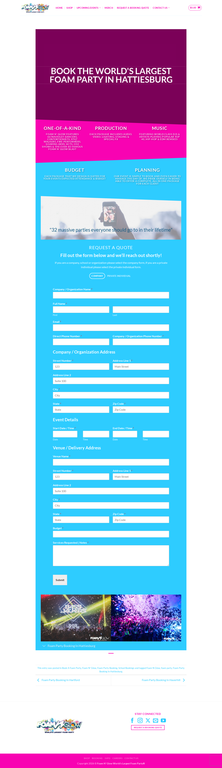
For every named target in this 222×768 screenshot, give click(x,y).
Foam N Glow (153, 668)
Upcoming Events (89, 7)
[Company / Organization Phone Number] (141, 342)
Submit (60, 580)
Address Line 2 (62, 375)
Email (57, 321)
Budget (58, 528)
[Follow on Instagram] (140, 721)
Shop (69, 7)
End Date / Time (123, 428)
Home (59, 7)
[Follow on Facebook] (132, 721)
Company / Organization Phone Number (138, 336)
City (56, 389)
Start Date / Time (64, 428)
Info (107, 758)
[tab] (97, 276)
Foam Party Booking (107, 668)
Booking (97, 758)
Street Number (63, 360)
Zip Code (119, 403)
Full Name (60, 303)
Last (115, 315)
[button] (195, 8)
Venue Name (61, 456)
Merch (109, 7)
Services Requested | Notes (70, 542)
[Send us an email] (155, 721)
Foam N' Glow (89, 668)
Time (85, 439)
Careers (117, 758)
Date (55, 439)
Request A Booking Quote (133, 7)
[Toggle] (44, 646)
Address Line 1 (122, 360)
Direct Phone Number (67, 336)
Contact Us (161, 7)
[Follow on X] (148, 721)
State (57, 403)
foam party (166, 668)
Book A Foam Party (71, 668)
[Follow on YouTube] (163, 721)
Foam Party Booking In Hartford (58, 680)
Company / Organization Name (72, 289)
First (55, 315)
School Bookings (126, 668)
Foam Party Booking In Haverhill (164, 680)
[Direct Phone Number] (81, 342)
